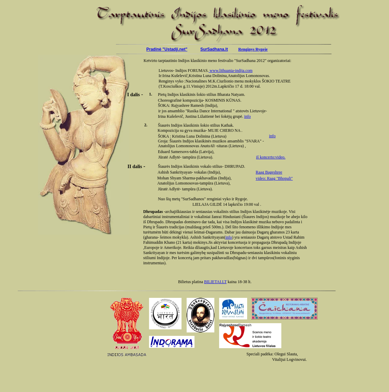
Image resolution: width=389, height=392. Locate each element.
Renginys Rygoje (253, 49)
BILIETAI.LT (215, 281)
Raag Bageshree (269, 172)
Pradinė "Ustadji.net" (166, 49)
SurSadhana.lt (214, 49)
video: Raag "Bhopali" (274, 178)
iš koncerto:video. (270, 157)
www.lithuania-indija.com (230, 70)
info (247, 116)
